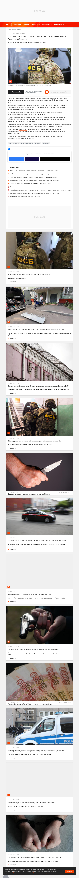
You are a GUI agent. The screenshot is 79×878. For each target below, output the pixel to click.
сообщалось (23, 129)
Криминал (19, 29)
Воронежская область (27, 143)
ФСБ (9, 143)
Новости (14, 29)
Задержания (46, 143)
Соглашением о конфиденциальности (43, 873)
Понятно (69, 871)
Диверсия (37, 143)
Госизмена (16, 143)
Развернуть (12, 281)
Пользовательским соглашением (22, 873)
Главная (9, 29)
